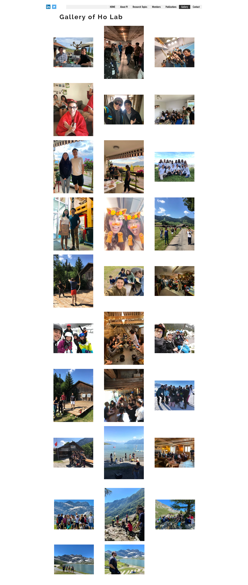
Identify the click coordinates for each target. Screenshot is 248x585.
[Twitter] (54, 7)
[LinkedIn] (48, 7)
